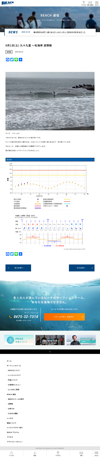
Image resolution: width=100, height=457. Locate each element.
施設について (11, 423)
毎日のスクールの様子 (16, 399)
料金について (13, 380)
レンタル (10, 418)
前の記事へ (19, 268)
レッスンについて (14, 375)
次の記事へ (81, 268)
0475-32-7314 (26, 316)
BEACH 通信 (11, 394)
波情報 (10, 404)
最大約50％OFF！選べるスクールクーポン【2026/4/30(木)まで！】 (60, 32)
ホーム (9, 361)
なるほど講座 (13, 413)
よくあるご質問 (13, 389)
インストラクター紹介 (15, 427)
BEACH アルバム (13, 432)
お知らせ (11, 408)
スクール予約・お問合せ (64, 317)
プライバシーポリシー (15, 442)
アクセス (10, 437)
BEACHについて (14, 370)
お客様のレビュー (14, 385)
